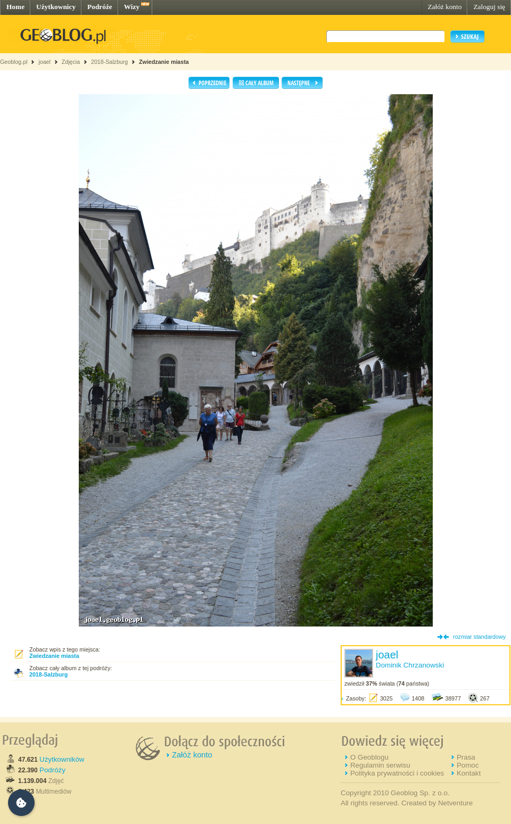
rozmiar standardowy (479, 636)
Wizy (131, 7)
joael (44, 62)
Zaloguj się (489, 7)
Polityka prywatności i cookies (397, 773)
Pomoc (468, 765)
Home (15, 7)
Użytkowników (61, 759)
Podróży (52, 770)
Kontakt (469, 773)
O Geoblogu (369, 757)
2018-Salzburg (109, 62)
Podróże (99, 7)
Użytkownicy (56, 7)
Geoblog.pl (14, 62)
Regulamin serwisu (380, 765)
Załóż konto (444, 7)
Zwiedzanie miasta (164, 62)
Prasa (466, 757)
